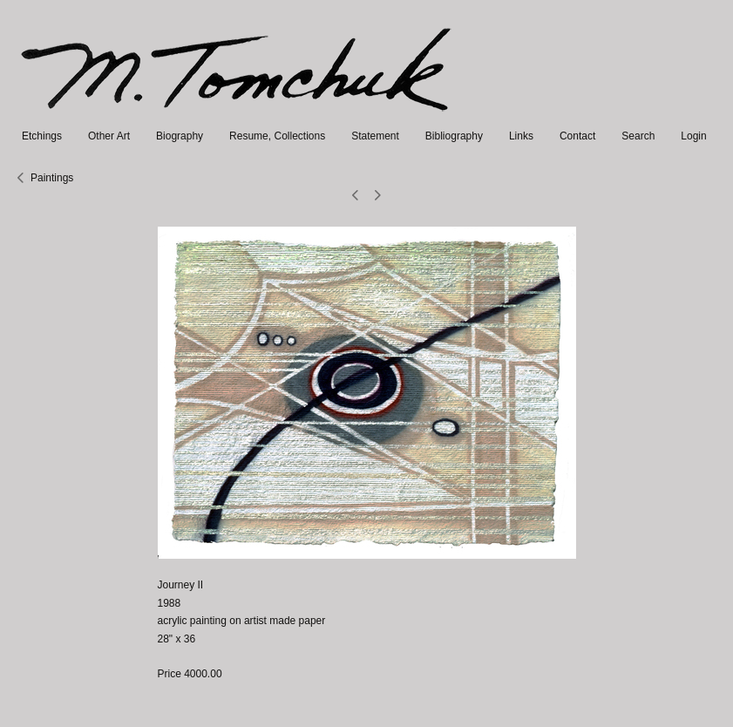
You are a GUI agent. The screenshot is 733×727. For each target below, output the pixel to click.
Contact (577, 136)
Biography (179, 136)
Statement (375, 136)
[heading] (237, 118)
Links (521, 136)
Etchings (42, 136)
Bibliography (454, 136)
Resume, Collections (277, 136)
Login (693, 136)
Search (638, 136)
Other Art (109, 136)
